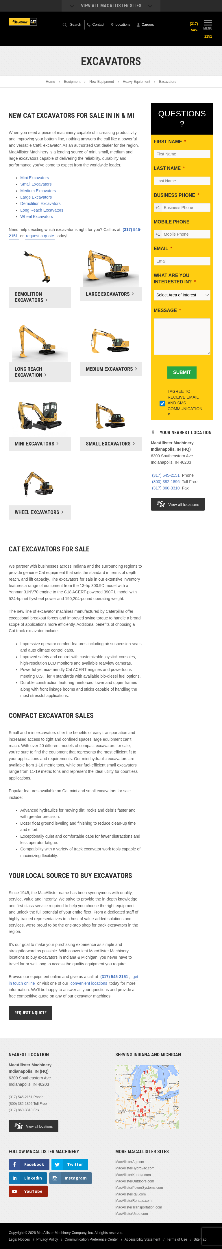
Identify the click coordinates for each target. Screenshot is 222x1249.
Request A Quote (30, 1012)
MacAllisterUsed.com (131, 1214)
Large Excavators (36, 197)
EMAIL (161, 248)
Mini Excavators (34, 177)
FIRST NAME (168, 141)
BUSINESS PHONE (174, 195)
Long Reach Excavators (41, 210)
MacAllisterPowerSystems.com (139, 1188)
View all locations (178, 504)
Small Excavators (35, 184)
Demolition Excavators (40, 203)
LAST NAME (167, 168)
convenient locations (89, 983)
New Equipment (101, 82)
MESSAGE (165, 310)
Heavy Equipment (136, 82)
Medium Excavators (38, 190)
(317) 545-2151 (114, 976)
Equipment (72, 82)
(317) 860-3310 (166, 488)
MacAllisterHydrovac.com (134, 1168)
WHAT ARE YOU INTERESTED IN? (173, 278)
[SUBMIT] (182, 372)
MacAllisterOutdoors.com (134, 1181)
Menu (207, 24)
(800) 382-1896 (166, 481)
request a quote (40, 236)
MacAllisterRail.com (130, 1194)
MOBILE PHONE (172, 221)
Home (50, 82)
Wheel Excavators (36, 216)
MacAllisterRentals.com (133, 1201)
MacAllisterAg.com (129, 1162)
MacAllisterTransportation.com (138, 1207)
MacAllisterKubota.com (133, 1175)
